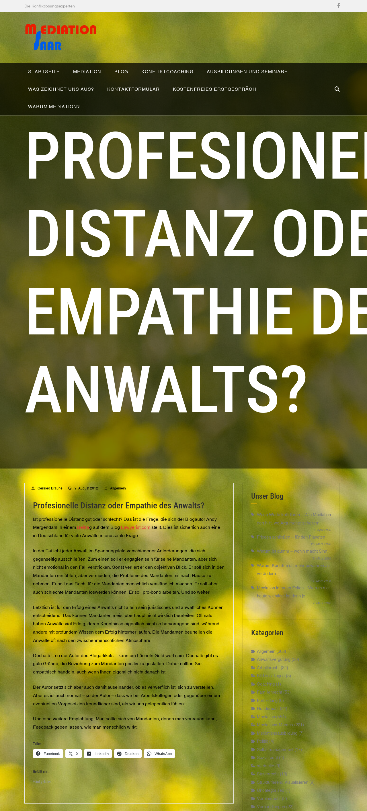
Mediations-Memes (275, 729)
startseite (265, 770)
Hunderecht (268, 713)
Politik (262, 745)
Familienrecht (269, 696)
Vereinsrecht (269, 803)
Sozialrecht (267, 762)
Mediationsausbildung (277, 737)
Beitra (83, 531)
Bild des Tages (271, 680)
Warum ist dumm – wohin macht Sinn (292, 555)
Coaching (266, 688)
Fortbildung (267, 704)
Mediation (266, 721)
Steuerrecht (268, 778)
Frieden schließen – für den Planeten (291, 541)
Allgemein (118, 493)
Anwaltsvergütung (273, 663)
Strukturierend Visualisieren (282, 786)
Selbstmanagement (275, 754)
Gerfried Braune (50, 493)
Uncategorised (270, 794)
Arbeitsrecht (268, 672)
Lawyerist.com (135, 531)
